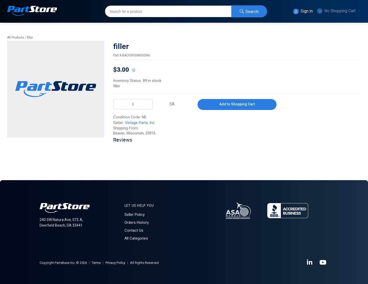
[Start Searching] (249, 11)
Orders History (136, 222)
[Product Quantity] (133, 104)
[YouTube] (323, 262)
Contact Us (133, 230)
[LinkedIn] (310, 262)
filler (30, 37)
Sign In (303, 11)
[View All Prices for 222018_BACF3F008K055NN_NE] (133, 70)
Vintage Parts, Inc (140, 122)
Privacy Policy (115, 263)
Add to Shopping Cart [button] (237, 104)
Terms (96, 263)
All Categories (136, 238)
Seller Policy (134, 214)
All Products (15, 37)
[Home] (32, 11)
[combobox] (186, 11)
